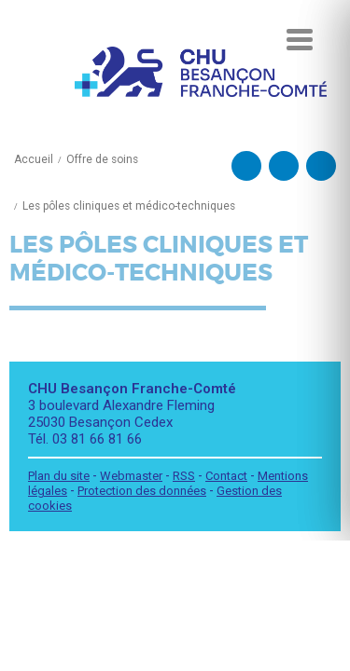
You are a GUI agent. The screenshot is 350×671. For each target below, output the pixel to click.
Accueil (33, 159)
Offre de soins (102, 159)
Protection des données (141, 491)
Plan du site (59, 476)
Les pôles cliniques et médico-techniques (128, 205)
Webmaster (131, 476)
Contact (226, 476)
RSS (184, 476)
